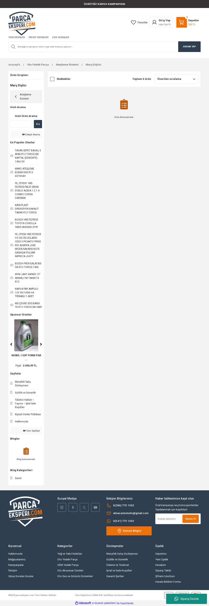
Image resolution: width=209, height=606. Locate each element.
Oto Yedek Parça (67, 559)
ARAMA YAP (189, 46)
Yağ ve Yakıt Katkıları (69, 553)
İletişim (12, 570)
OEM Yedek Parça (68, 564)
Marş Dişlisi (93, 64)
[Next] (41, 344)
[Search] (104, 46)
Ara (38, 123)
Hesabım (160, 564)
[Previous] (11, 344)
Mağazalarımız (17, 559)
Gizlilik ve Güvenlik (117, 559)
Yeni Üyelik (161, 559)
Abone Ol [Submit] (191, 518)
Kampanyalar (16, 564)
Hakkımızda (15, 553)
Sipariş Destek (187, 599)
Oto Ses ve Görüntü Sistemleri (75, 576)
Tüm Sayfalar (31, 430)
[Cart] (188, 22)
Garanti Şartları (115, 576)
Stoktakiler (64, 78)
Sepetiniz (161, 553)
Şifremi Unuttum (165, 576)
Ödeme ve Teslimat (117, 564)
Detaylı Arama (31, 134)
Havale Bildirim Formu (168, 581)
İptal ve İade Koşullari (119, 570)
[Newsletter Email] (178, 518)
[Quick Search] (21, 124)
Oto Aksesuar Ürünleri (70, 570)
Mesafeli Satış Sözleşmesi (122, 553)
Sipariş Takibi (163, 570)
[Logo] (21, 23)
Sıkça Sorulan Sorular (20, 576)
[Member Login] (161, 22)
